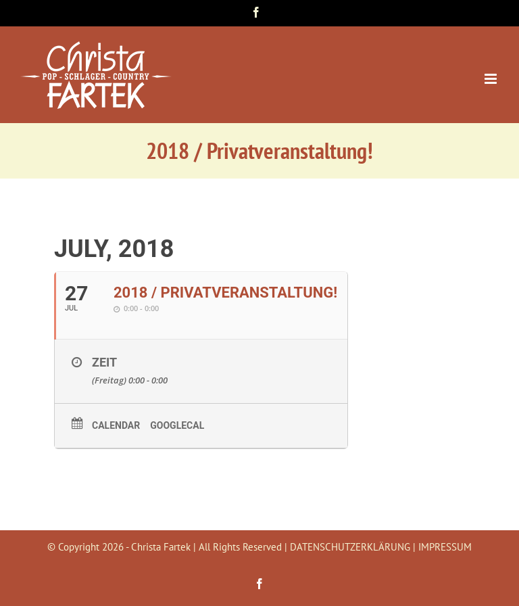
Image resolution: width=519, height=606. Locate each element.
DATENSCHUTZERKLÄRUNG (350, 546)
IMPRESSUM (445, 546)
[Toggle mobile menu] (492, 79)
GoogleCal (177, 425)
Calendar (116, 425)
